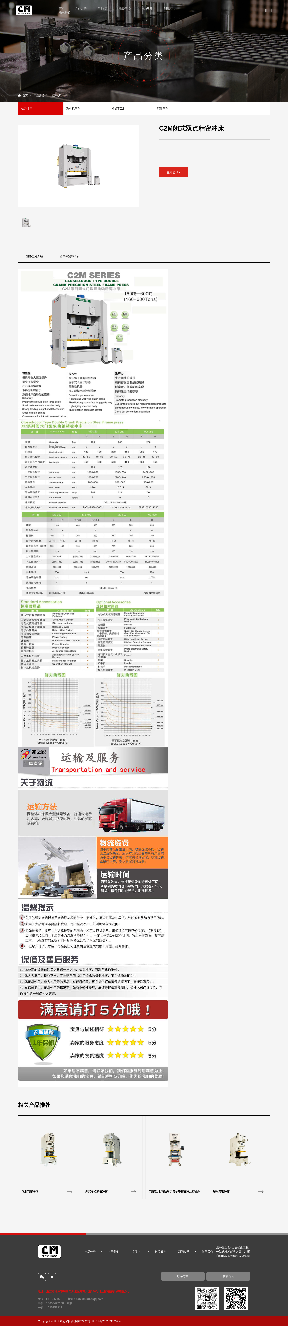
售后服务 (147, 8)
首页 (62, 8)
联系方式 (182, 1276)
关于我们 (103, 8)
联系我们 (64, 12)
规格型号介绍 (34, 256)
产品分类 (81, 8)
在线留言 (228, 1276)
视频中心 (125, 8)
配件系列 (162, 108)
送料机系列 (73, 108)
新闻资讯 (169, 8)
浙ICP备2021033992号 (106, 1321)
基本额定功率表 (69, 256)
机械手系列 (119, 108)
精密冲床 (55, 95)
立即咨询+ (173, 172)
